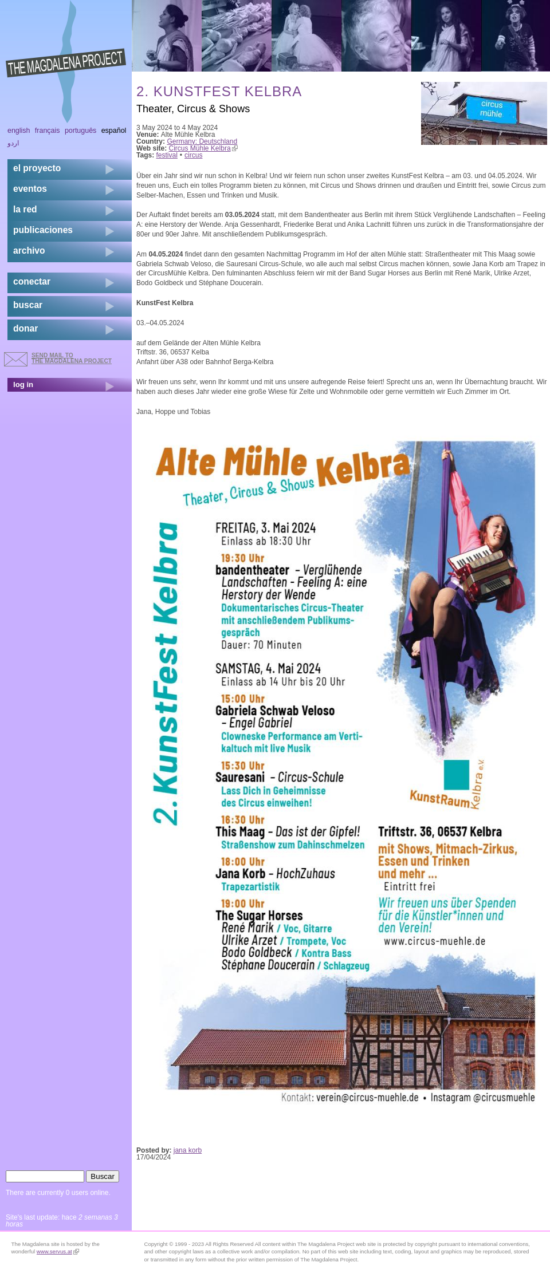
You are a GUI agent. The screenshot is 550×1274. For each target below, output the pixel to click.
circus (193, 155)
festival (167, 155)
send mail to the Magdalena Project (72, 358)
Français (47, 131)
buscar (27, 305)
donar (25, 328)
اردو (13, 143)
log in (23, 384)
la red (25, 209)
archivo (29, 250)
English (18, 131)
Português (80, 131)
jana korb (188, 1150)
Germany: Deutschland (202, 141)
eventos (30, 189)
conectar (31, 281)
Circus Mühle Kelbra (203, 148)
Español (114, 131)
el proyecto (37, 168)
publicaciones (43, 230)
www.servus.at (58, 1251)
